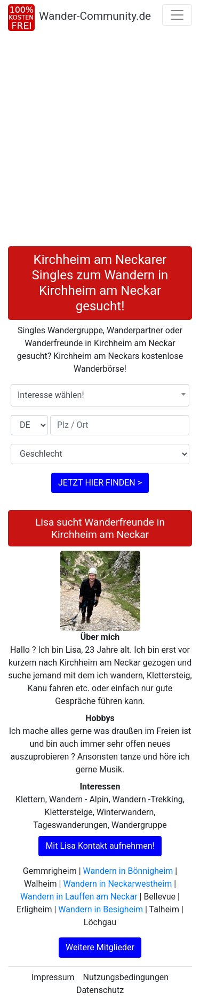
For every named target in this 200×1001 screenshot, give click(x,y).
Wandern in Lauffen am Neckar (78, 896)
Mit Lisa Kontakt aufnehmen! (99, 846)
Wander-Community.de (95, 16)
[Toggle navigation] (177, 15)
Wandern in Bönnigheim (128, 871)
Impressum (53, 977)
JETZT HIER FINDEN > (100, 483)
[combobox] (100, 395)
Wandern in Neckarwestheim (117, 884)
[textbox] (100, 395)
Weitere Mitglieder (100, 947)
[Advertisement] (100, 141)
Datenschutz (100, 990)
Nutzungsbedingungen (126, 977)
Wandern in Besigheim (100, 909)
